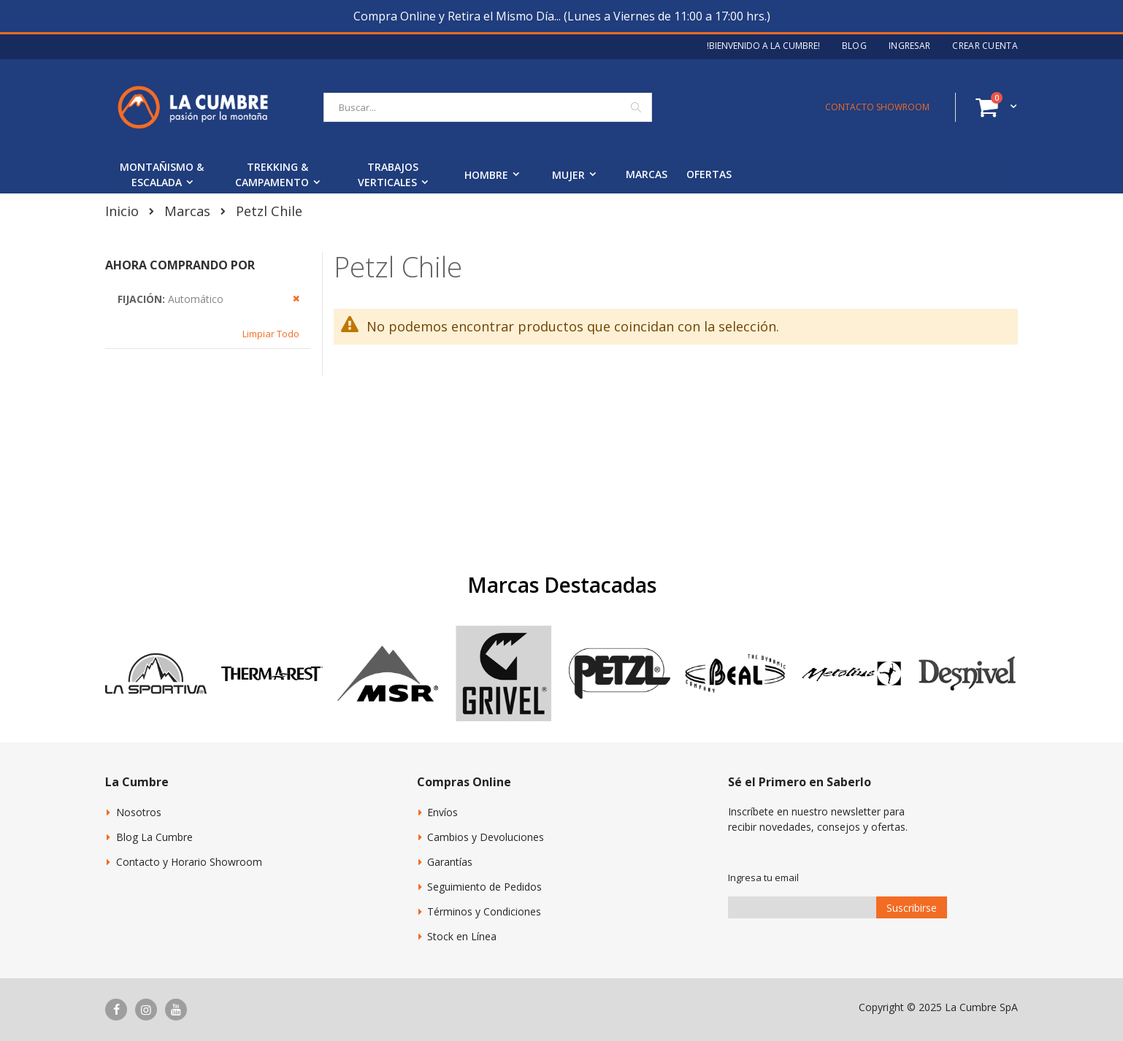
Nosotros (138, 812)
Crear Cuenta (985, 46)
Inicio (122, 211)
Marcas (187, 211)
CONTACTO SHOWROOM (877, 107)
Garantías (449, 862)
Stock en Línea (462, 936)
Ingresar (909, 46)
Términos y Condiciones (484, 911)
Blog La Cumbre (154, 837)
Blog (854, 46)
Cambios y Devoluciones (485, 837)
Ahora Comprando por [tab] (180, 265)
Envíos (442, 812)
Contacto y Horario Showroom (189, 862)
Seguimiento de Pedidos (484, 887)
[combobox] (487, 107)
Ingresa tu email (763, 877)
